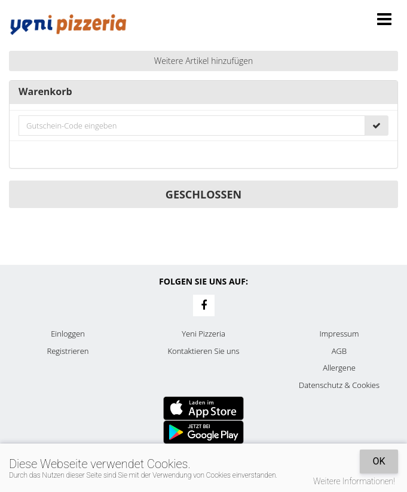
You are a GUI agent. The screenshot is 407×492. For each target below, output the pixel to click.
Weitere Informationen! (354, 481)
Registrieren (68, 351)
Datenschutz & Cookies (339, 385)
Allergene (339, 367)
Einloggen (68, 333)
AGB (339, 351)
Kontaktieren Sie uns (203, 351)
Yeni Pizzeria (203, 333)
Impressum (339, 333)
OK (378, 461)
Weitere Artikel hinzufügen (203, 60)
